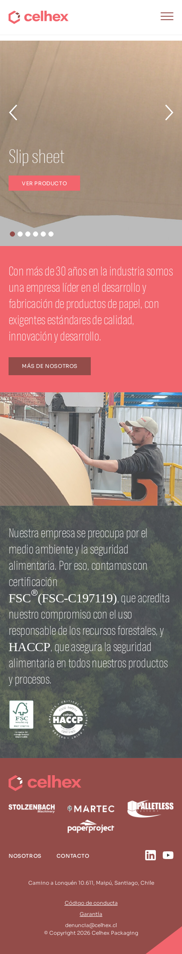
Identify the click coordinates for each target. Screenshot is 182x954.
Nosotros (25, 856)
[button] (12, 234)
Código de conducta (91, 903)
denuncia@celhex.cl (91, 925)
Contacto (73, 856)
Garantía (91, 914)
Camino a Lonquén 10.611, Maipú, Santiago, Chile (91, 883)
